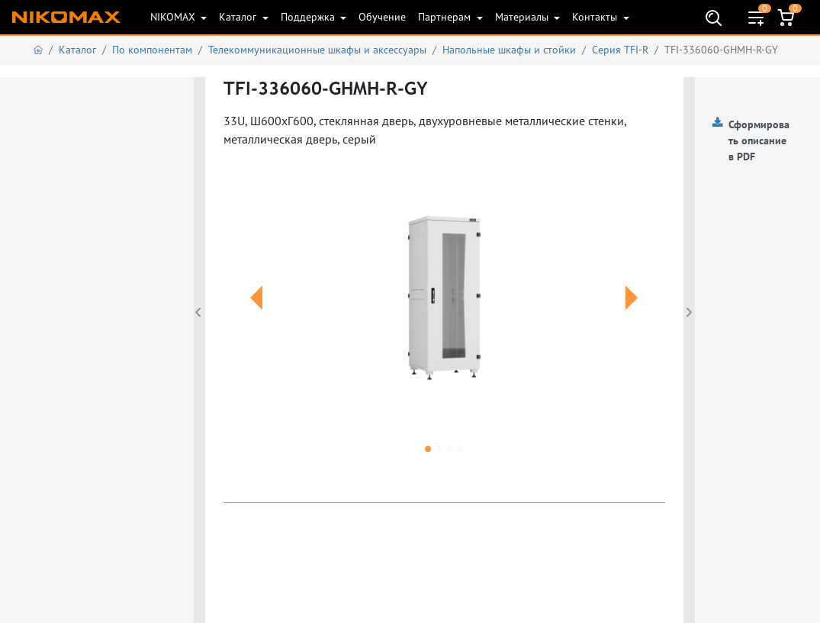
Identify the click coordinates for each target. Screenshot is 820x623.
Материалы (523, 17)
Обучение (382, 17)
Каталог (239, 17)
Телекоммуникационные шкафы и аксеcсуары (317, 49)
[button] (256, 316)
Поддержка (309, 17)
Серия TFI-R (620, 49)
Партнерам (446, 17)
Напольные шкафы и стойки (509, 49)
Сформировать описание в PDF (758, 140)
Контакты (596, 17)
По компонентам (152, 49)
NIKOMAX (174, 17)
